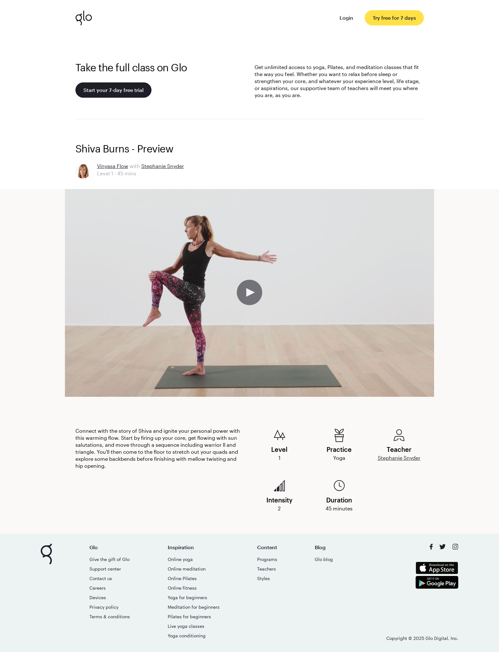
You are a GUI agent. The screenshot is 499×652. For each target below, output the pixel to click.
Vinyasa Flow (112, 166)
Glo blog (324, 559)
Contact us (100, 578)
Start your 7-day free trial (113, 90)
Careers (97, 588)
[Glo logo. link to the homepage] (83, 18)
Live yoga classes (186, 626)
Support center (105, 568)
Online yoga (180, 559)
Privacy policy (103, 607)
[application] (249, 293)
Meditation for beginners (194, 607)
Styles (263, 578)
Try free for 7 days (394, 18)
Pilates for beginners (189, 616)
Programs (267, 559)
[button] (249, 292)
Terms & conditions (109, 616)
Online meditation (187, 568)
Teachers (266, 568)
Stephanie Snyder (399, 458)
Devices (97, 597)
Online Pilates (182, 578)
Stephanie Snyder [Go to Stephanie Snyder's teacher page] (162, 166)
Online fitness (182, 588)
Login (346, 18)
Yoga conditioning (187, 635)
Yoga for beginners (187, 597)
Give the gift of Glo (109, 559)
